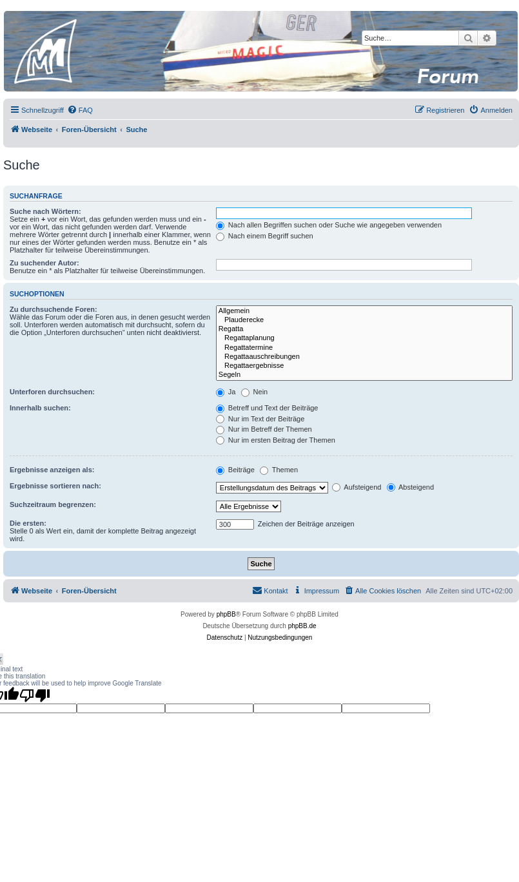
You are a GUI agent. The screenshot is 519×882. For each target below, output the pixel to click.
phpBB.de (302, 625)
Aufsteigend (357, 487)
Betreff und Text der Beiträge (267, 408)
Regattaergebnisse (364, 365)
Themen (279, 470)
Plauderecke (364, 320)
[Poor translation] (34, 695)
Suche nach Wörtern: (45, 211)
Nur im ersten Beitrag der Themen (275, 440)
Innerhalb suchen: (40, 408)
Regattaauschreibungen (364, 356)
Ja (226, 392)
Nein (254, 392)
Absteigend (411, 487)
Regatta (364, 329)
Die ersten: (28, 523)
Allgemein (364, 311)
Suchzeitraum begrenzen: (53, 504)
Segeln (364, 374)
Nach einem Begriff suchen (264, 236)
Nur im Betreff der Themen (264, 429)
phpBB (226, 614)
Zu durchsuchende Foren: (53, 309)
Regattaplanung (364, 338)
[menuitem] (80, 110)
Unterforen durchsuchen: (52, 392)
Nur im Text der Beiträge (260, 419)
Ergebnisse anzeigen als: (52, 470)
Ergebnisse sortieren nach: (55, 486)
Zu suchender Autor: (44, 263)
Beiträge (235, 470)
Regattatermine (364, 347)
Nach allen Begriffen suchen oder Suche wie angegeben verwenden (329, 225)
